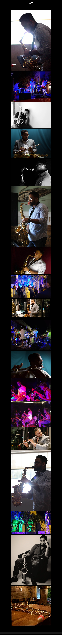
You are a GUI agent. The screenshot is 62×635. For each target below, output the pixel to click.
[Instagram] (50, 5)
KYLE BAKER (31, 2)
